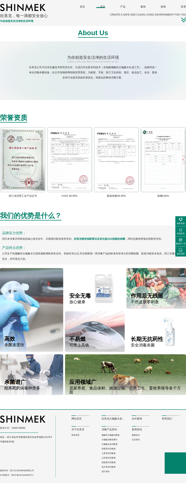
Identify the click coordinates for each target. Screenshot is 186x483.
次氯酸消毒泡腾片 (110, 439)
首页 (82, 6)
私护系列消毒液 (109, 467)
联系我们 (167, 418)
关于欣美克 (77, 429)
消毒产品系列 (109, 429)
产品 (122, 6)
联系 (183, 6)
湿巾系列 (106, 471)
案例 (143, 6)
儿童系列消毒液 (109, 453)
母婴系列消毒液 (109, 449)
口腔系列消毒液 (109, 458)
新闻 (163, 6)
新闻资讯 (137, 429)
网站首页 (76, 418)
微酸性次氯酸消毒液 (111, 435)
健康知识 (136, 435)
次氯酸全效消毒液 (110, 444)
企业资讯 (136, 439)
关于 (102, 6)
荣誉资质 (75, 435)
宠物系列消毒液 (109, 462)
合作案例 (137, 418)
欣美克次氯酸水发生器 (114, 418)
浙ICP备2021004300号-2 (22, 475)
